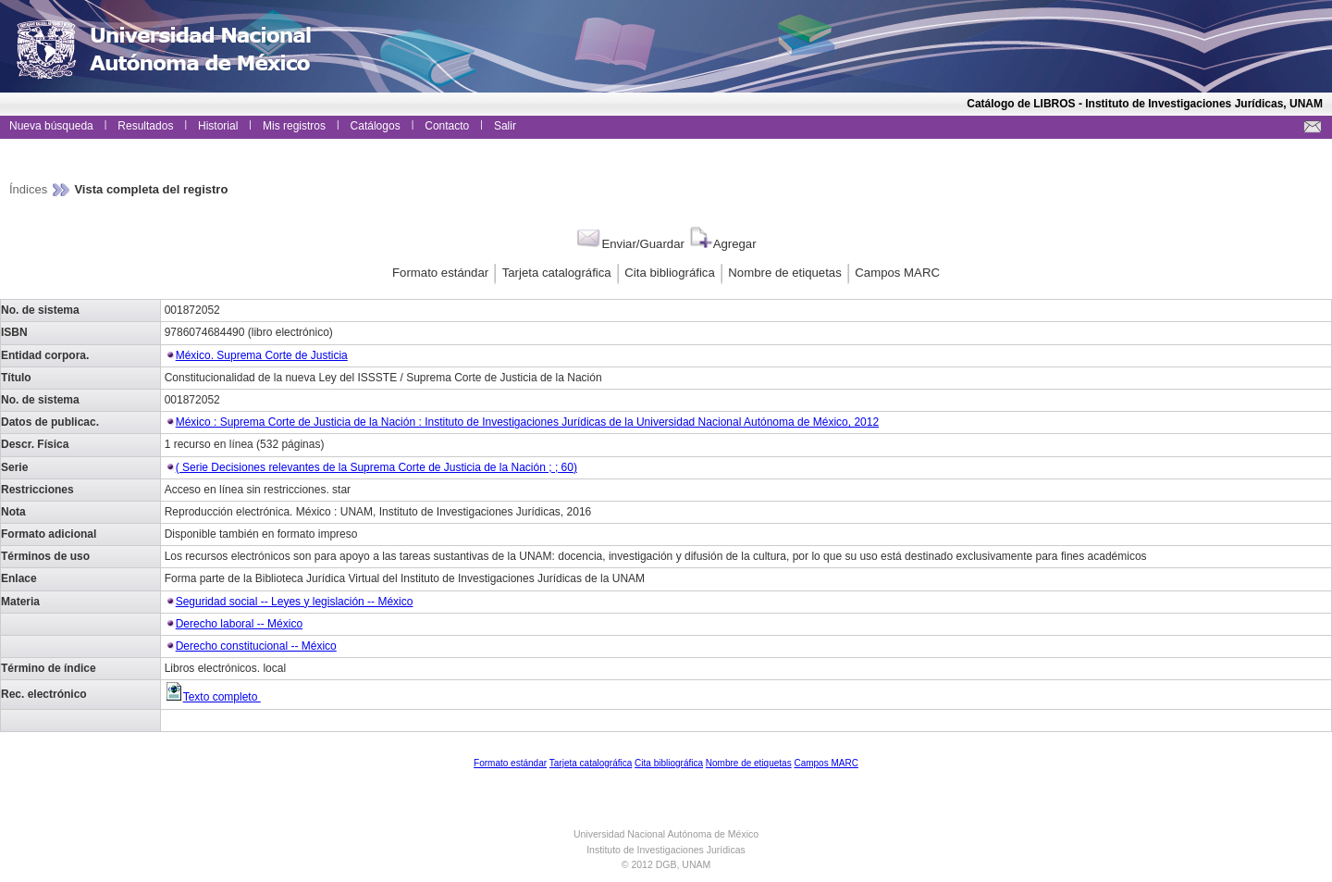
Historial (218, 125)
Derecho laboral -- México (239, 623)
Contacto (447, 125)
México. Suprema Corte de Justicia (262, 355)
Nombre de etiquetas (784, 273)
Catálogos (376, 125)
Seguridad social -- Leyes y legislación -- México (294, 601)
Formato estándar (440, 273)
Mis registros (294, 125)
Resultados (145, 125)
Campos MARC (897, 273)
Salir (505, 125)
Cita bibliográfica (669, 273)
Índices (30, 189)
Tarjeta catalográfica (556, 273)
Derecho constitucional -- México (256, 646)
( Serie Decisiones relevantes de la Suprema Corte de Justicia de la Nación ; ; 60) (376, 467)
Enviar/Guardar (629, 244)
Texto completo (213, 696)
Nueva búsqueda (51, 125)
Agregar (722, 244)
